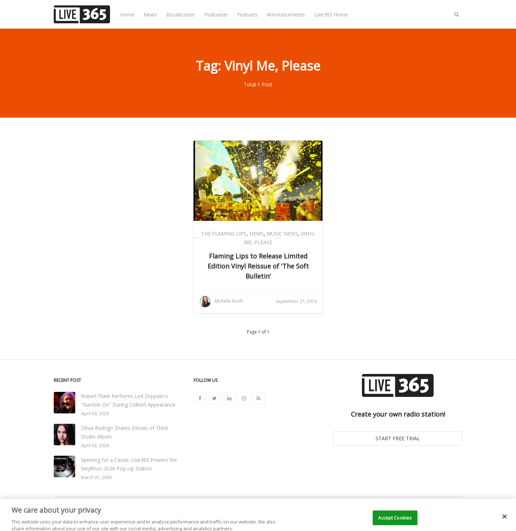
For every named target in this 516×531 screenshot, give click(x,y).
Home (127, 14)
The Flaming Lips (224, 233)
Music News (282, 233)
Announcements (286, 14)
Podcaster (216, 14)
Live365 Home (331, 14)
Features (247, 14)
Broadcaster (180, 14)
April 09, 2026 (95, 414)
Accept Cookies (395, 522)
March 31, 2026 (96, 477)
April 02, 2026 (95, 445)
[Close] (504, 521)
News (150, 14)
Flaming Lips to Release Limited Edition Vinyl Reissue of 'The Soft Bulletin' (258, 266)
